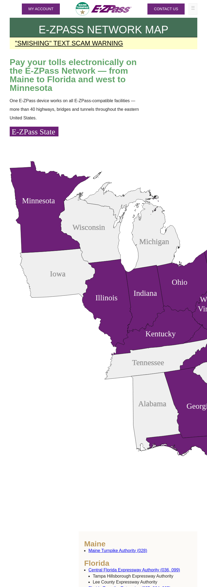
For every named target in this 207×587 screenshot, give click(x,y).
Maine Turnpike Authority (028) (117, 550)
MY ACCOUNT (40, 9)
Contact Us (166, 9)
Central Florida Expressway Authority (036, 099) (134, 570)
